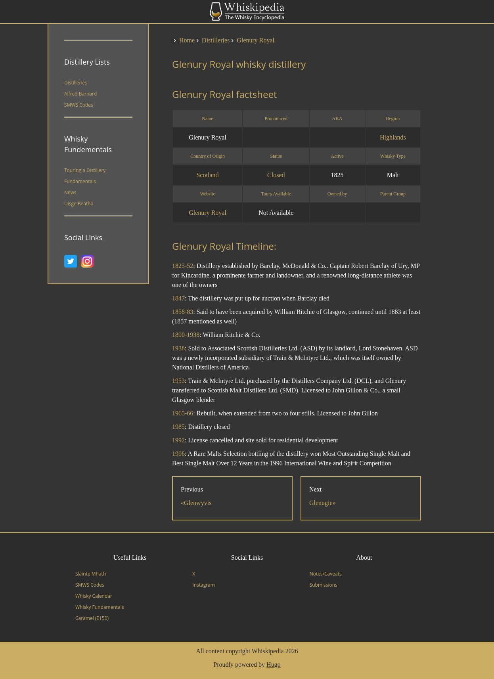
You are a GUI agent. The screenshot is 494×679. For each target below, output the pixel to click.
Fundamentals (80, 181)
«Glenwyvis (196, 502)
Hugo (273, 664)
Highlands (393, 137)
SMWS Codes (78, 104)
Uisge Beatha (78, 203)
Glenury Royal (207, 212)
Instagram (203, 584)
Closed (276, 175)
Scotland (208, 175)
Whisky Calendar (93, 596)
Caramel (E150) (92, 618)
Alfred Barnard (80, 93)
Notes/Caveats (326, 573)
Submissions (323, 584)
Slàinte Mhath (90, 573)
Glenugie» (322, 502)
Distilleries (75, 82)
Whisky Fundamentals (99, 607)
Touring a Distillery (84, 170)
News (70, 192)
